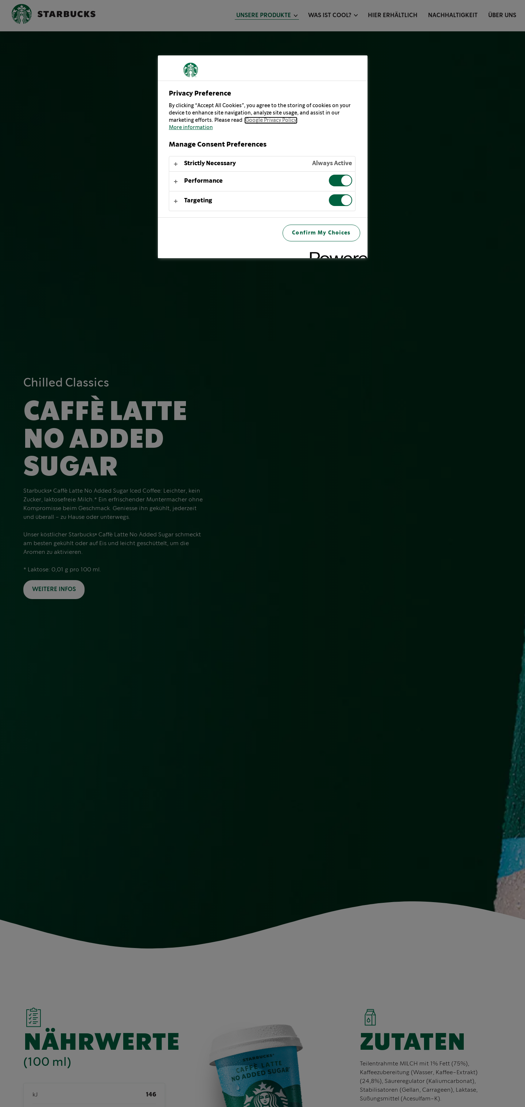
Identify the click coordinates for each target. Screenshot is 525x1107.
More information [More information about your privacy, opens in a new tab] (191, 127)
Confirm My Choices (321, 232)
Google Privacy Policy (270, 120)
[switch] (340, 180)
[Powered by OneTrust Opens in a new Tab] (336, 253)
